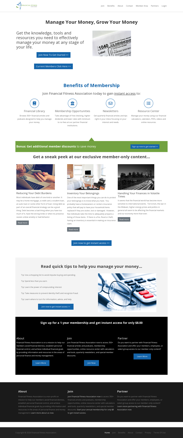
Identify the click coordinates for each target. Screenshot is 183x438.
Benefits (121, 432)
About (130, 432)
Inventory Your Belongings (83, 198)
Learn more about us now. (42, 418)
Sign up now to (145, 152)
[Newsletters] (110, 108)
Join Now (91, 368)
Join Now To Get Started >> (54, 60)
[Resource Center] (148, 108)
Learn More (41, 368)
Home (107, 432)
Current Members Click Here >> (53, 71)
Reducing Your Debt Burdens (34, 198)
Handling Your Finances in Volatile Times (139, 200)
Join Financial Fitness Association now (84, 401)
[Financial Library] (34, 108)
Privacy (148, 432)
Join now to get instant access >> (91, 248)
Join (114, 432)
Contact (139, 432)
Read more (22, 228)
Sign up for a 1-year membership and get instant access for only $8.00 (91, 328)
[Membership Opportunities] (72, 108)
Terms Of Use (159, 432)
